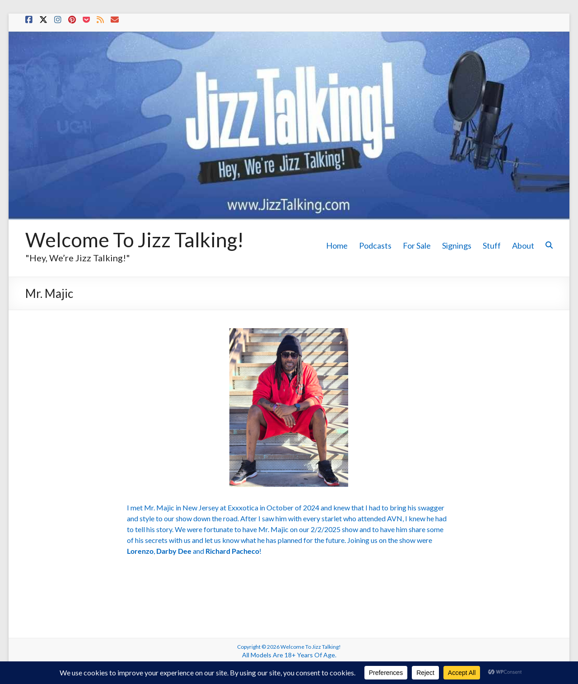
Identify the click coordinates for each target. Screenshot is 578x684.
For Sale (417, 245)
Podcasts (375, 245)
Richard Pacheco (232, 551)
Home (337, 245)
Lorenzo (140, 551)
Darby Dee (173, 551)
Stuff (492, 245)
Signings (456, 245)
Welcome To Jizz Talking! (134, 239)
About (523, 245)
